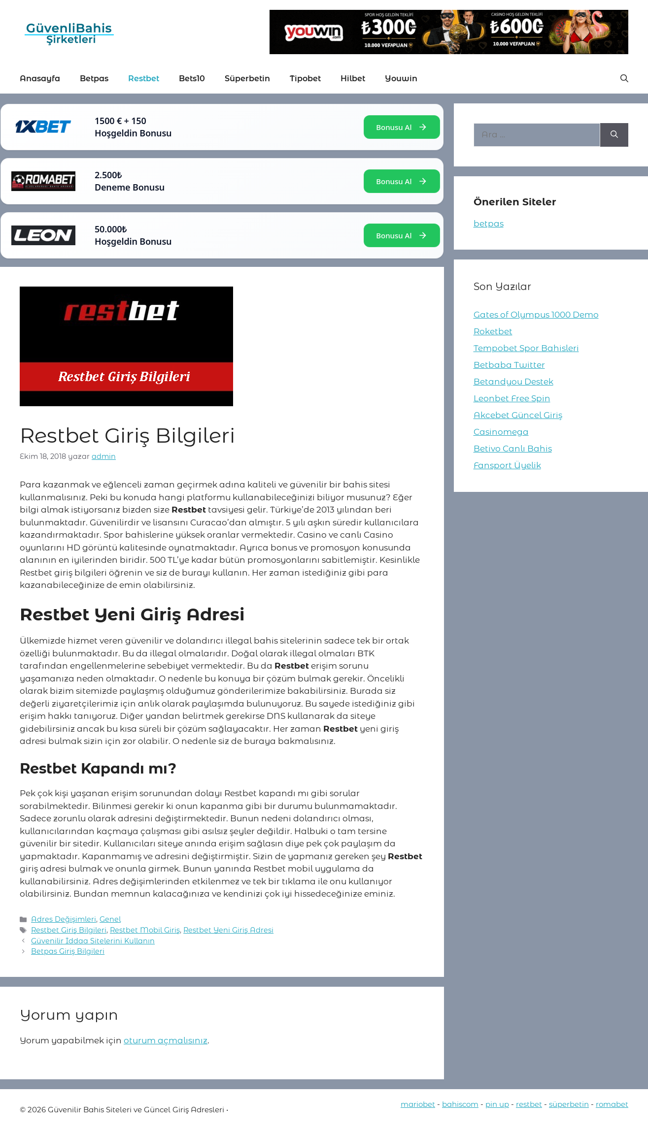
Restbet (143, 78)
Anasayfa (40, 78)
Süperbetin (247, 78)
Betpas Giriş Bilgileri (67, 951)
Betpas (94, 78)
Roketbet (493, 331)
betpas (489, 223)
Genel (110, 919)
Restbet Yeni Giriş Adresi (228, 930)
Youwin (401, 78)
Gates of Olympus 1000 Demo (536, 315)
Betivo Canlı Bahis (513, 448)
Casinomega (501, 432)
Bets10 (192, 78)
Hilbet (353, 78)
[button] (624, 79)
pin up (497, 1104)
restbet (529, 1104)
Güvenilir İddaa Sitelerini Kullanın (93, 941)
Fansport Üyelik (507, 465)
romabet (612, 1104)
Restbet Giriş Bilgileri (68, 930)
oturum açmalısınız (165, 1040)
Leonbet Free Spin (512, 398)
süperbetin (569, 1104)
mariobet (418, 1104)
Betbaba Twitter (509, 365)
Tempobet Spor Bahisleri (526, 348)
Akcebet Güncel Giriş (518, 415)
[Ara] (614, 135)
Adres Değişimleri (63, 919)
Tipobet (305, 78)
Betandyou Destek (513, 382)
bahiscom (460, 1104)
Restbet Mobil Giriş (145, 930)
